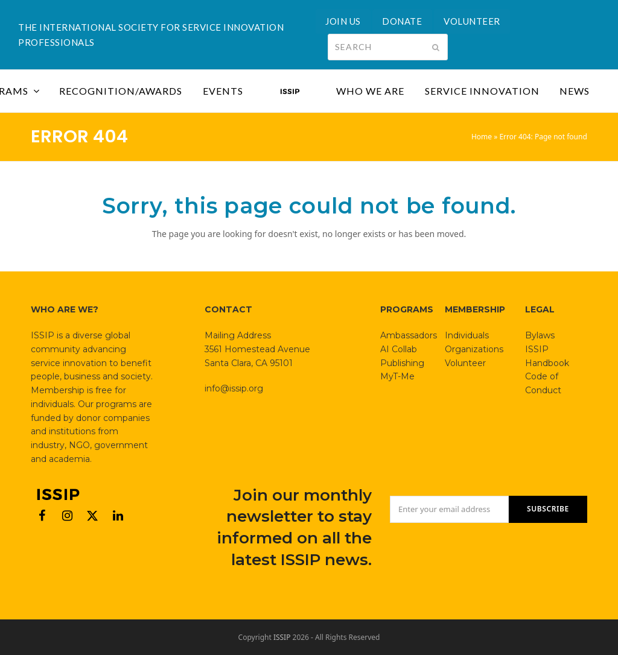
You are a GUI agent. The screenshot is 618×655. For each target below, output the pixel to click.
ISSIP (282, 637)
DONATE (402, 21)
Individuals (467, 335)
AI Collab (398, 349)
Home (481, 136)
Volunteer (465, 363)
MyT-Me (397, 376)
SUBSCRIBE (548, 509)
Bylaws (540, 335)
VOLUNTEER (472, 21)
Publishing (402, 363)
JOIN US (343, 21)
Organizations (474, 349)
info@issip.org (234, 388)
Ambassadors (408, 335)
